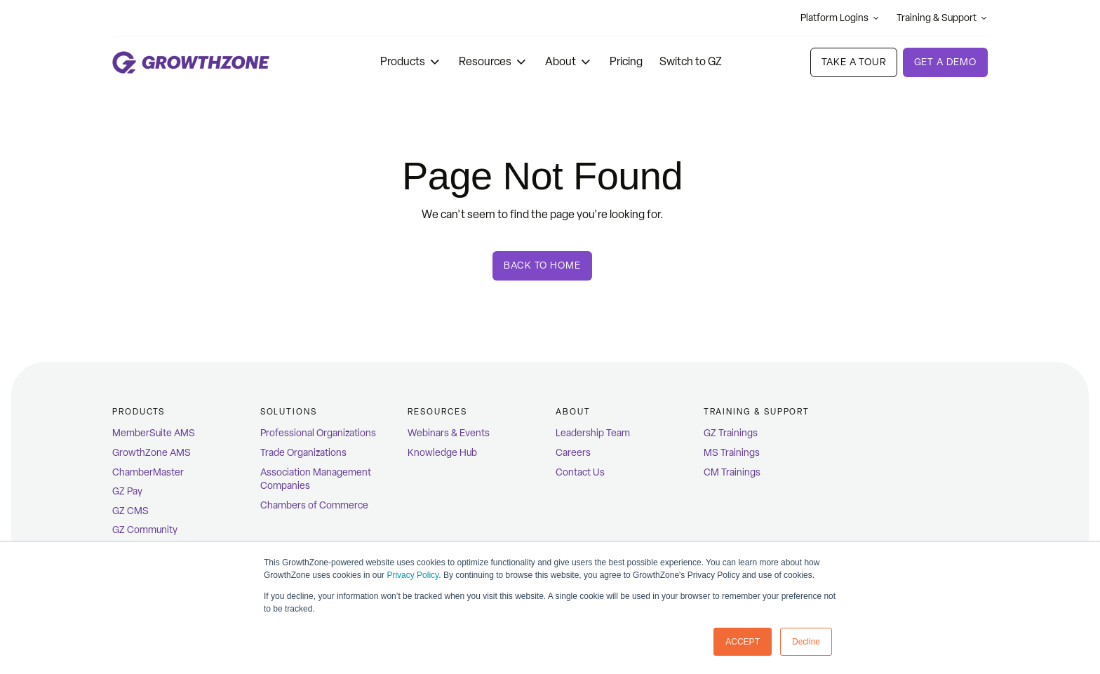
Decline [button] (806, 642)
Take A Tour (853, 62)
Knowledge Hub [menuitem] (442, 453)
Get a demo (945, 62)
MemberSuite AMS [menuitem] (153, 433)
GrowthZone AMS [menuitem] (151, 453)
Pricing (626, 61)
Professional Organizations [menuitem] (318, 433)
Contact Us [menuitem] (580, 472)
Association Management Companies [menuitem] (315, 479)
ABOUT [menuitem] (573, 412)
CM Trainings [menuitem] (732, 472)
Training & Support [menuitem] (757, 412)
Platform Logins (840, 18)
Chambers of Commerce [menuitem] (314, 505)
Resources (493, 61)
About (569, 61)
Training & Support (942, 18)
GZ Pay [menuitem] (127, 491)
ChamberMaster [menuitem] (148, 472)
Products (411, 61)
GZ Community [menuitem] (144, 530)
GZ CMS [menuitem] (130, 511)
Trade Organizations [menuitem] (303, 453)
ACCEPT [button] (742, 642)
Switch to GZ (690, 61)
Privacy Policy (412, 575)
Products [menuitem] (138, 412)
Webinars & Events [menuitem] (449, 433)
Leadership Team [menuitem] (593, 433)
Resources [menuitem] (437, 412)
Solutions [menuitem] (288, 412)
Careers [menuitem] (573, 453)
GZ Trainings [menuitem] (731, 433)
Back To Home (542, 265)
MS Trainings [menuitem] (732, 453)
